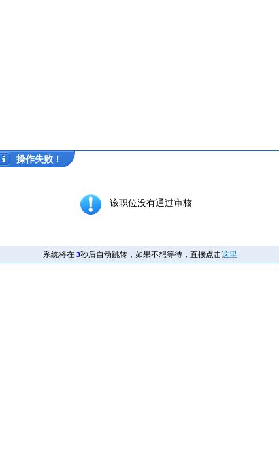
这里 (229, 254)
